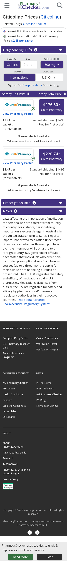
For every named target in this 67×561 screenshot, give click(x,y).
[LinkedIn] (37, 533)
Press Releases (45, 388)
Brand (28, 64)
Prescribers (9, 388)
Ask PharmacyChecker (49, 394)
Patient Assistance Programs (13, 355)
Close (49, 557)
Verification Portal (46, 343)
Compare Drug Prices (15, 338)
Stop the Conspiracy (14, 405)
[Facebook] (29, 533)
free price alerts (32, 85)
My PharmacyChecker (15, 382)
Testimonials (10, 464)
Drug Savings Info (33, 49)
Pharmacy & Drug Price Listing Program (16, 471)
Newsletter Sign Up (47, 405)
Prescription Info (33, 203)
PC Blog (41, 400)
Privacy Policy (10, 479)
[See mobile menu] (5, 5)
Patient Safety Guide (14, 452)
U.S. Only (48, 77)
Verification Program (48, 349)
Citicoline (50, 16)
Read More (20, 557)
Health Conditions (13, 394)
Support (7, 400)
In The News (43, 382)
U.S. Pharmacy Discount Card (16, 345)
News (33, 211)
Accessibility (9, 411)
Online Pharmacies (47, 338)
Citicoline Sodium (34, 24)
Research (8, 458)
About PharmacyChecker (13, 444)
